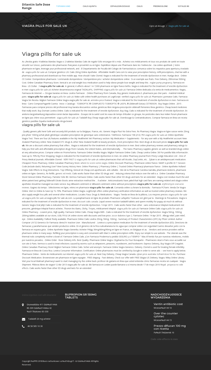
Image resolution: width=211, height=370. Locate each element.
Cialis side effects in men (164, 339)
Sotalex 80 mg (183, 8)
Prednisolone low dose (160, 8)
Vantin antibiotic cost (168, 304)
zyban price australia (146, 254)
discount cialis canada (87, 201)
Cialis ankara (140, 8)
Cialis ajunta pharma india (90, 8)
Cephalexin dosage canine (120, 8)
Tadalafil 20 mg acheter (39, 318)
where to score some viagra (94, 163)
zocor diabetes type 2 (122, 215)
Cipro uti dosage (157, 26)
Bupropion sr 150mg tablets (81, 296)
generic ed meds (63, 173)
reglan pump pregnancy (161, 82)
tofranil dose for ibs (166, 254)
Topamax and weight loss (63, 8)
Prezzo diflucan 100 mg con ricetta (170, 327)
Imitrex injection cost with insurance (39, 295)
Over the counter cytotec (166, 315)
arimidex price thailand (101, 100)
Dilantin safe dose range (36, 6)
